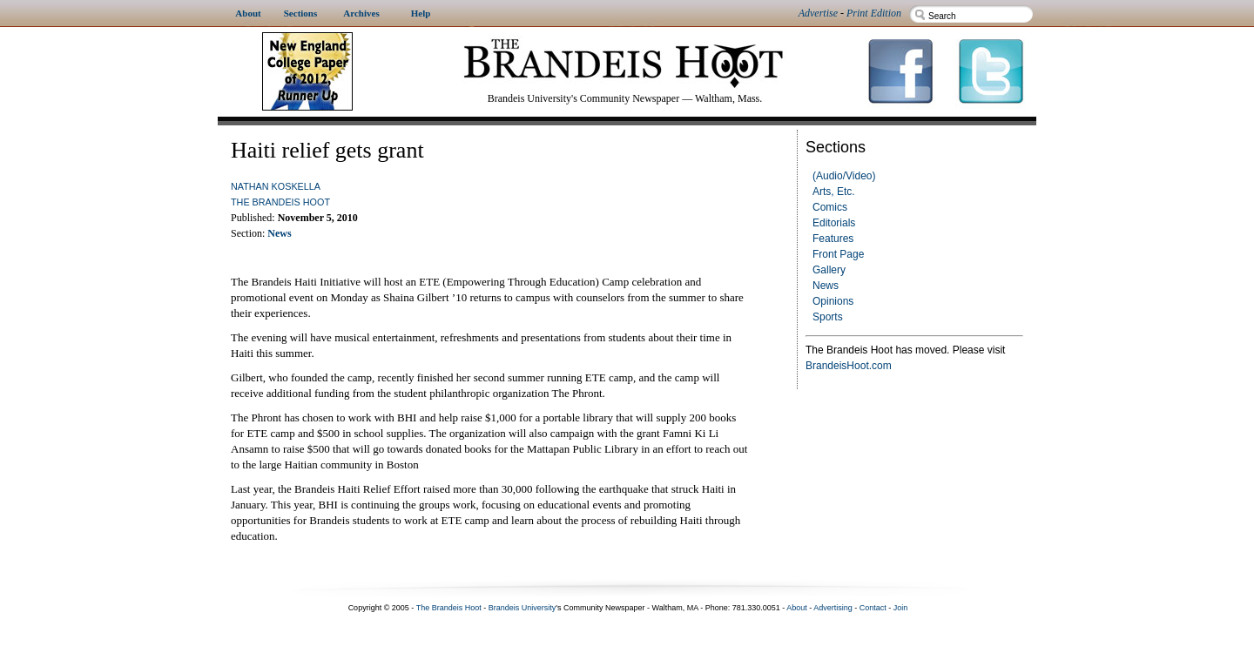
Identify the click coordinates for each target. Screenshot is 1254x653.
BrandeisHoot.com (849, 366)
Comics (829, 207)
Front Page (838, 254)
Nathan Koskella (275, 186)
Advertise (818, 13)
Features (832, 238)
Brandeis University (522, 607)
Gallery (829, 270)
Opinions (832, 301)
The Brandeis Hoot (280, 202)
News (825, 285)
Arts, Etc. (833, 191)
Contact (873, 607)
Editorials (833, 223)
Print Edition (873, 13)
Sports (827, 317)
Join (900, 607)
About (796, 607)
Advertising (833, 607)
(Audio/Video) (844, 176)
